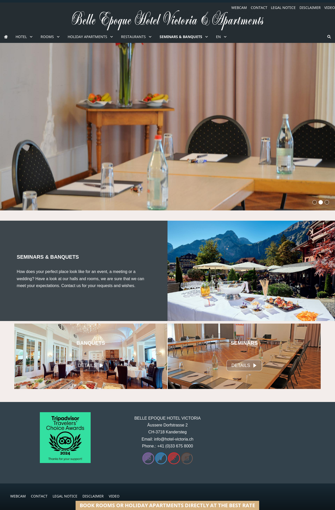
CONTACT (259, 7)
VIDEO (329, 7)
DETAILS (91, 365)
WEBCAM (239, 7)
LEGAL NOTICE (283, 7)
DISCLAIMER (310, 7)
